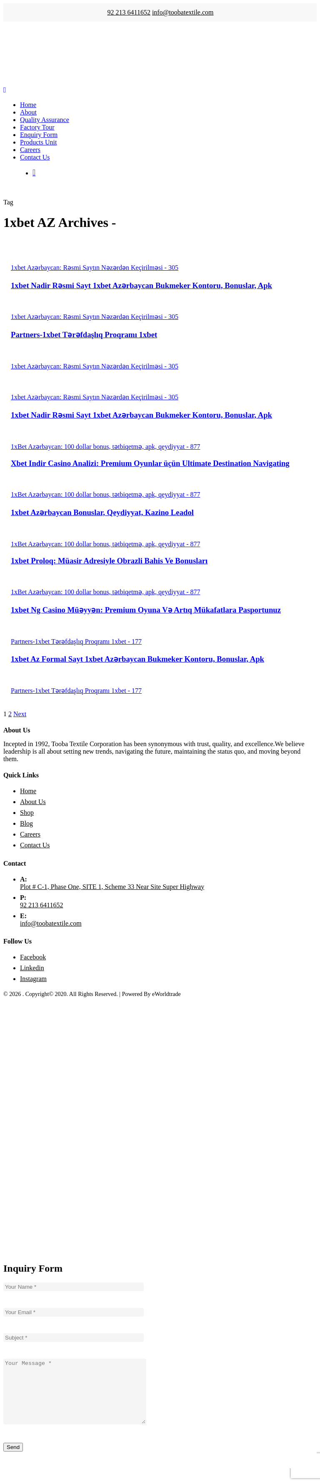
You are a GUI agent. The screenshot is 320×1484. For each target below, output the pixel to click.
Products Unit (38, 142)
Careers (30, 149)
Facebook (33, 957)
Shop (27, 812)
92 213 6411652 (128, 12)
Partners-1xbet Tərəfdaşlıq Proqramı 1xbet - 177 (76, 641)
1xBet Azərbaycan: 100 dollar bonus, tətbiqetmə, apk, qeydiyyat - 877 (105, 446)
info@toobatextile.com (183, 12)
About (28, 112)
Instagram (33, 978)
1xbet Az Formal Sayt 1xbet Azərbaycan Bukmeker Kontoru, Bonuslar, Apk (137, 659)
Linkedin (32, 967)
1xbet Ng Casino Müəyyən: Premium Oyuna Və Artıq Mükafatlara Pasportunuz (146, 609)
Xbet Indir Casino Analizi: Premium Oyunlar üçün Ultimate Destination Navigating (150, 463)
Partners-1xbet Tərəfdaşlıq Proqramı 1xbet (84, 334)
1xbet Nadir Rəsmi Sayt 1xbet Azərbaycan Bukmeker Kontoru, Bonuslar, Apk (141, 285)
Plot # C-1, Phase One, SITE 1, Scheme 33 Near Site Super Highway (112, 886)
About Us (33, 801)
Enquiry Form (39, 134)
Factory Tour (37, 127)
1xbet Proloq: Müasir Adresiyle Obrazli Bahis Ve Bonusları (109, 560)
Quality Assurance (44, 119)
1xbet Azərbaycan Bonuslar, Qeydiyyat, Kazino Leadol (102, 512)
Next (19, 713)
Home (28, 104)
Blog (26, 823)
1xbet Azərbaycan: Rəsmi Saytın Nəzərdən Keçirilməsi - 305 (94, 267)
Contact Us (35, 157)
